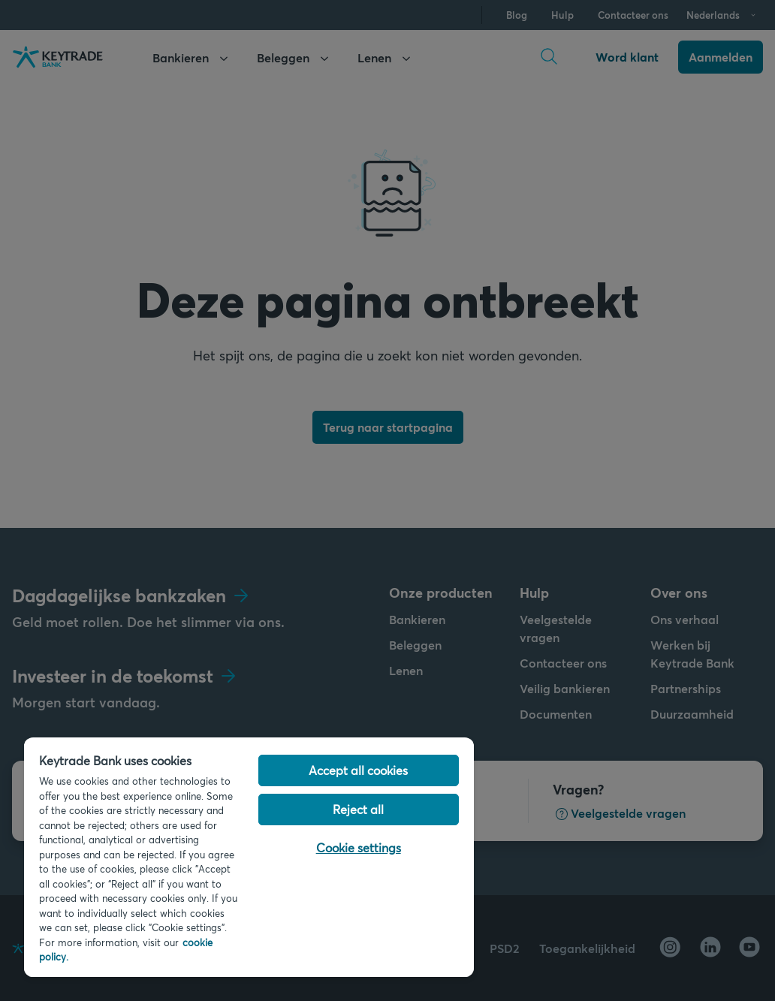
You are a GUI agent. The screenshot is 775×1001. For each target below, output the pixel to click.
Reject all (358, 809)
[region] (249, 857)
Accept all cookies (358, 770)
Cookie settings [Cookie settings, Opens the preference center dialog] (358, 847)
